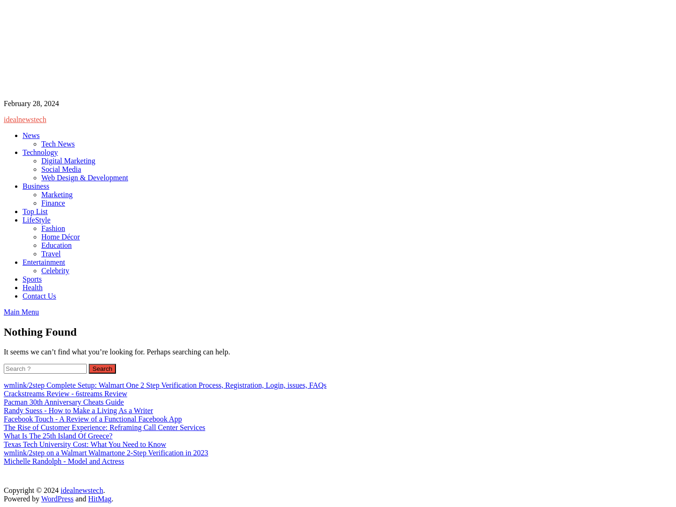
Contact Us (39, 296)
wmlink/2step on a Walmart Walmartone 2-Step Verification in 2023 (106, 453)
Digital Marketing (68, 161)
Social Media (61, 169)
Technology (40, 152)
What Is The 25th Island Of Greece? (58, 436)
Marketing (57, 195)
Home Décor (60, 237)
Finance (53, 203)
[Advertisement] (180, 51)
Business (36, 186)
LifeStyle (37, 220)
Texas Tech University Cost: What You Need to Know (85, 444)
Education (56, 245)
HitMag (100, 499)
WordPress (57, 499)
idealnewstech (25, 119)
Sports (32, 279)
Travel (51, 254)
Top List (35, 211)
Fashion (53, 228)
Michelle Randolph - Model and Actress (64, 461)
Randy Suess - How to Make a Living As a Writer (78, 411)
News (31, 135)
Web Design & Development (84, 178)
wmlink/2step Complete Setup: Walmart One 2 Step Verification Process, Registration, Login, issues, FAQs (165, 385)
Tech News (58, 144)
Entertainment (44, 262)
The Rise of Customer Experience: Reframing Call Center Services (104, 427)
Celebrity (55, 271)
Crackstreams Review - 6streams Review (65, 394)
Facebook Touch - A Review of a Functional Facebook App (93, 419)
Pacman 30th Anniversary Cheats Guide (64, 402)
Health (33, 288)
